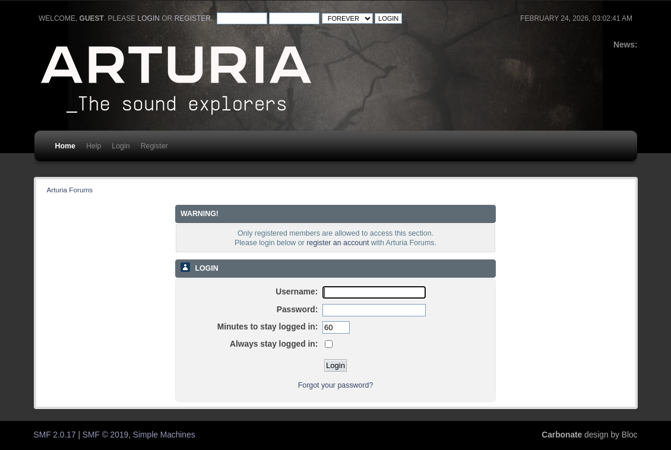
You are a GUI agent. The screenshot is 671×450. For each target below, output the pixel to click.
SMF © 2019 (105, 434)
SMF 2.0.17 (55, 434)
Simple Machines (164, 434)
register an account (337, 243)
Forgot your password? (336, 385)
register (193, 18)
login (149, 18)
